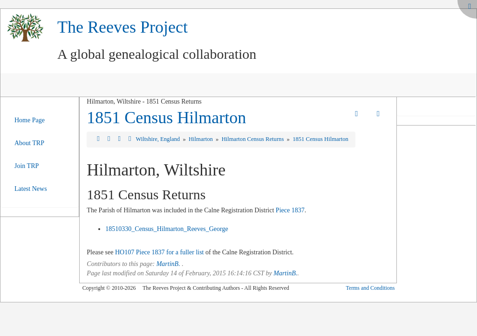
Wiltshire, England (158, 139)
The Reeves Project (122, 27)
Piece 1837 (290, 210)
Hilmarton (201, 139)
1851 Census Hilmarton (166, 117)
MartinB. (168, 263)
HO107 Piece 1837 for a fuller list (159, 252)
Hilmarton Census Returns (254, 139)
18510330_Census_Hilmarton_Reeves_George (166, 228)
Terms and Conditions (370, 288)
